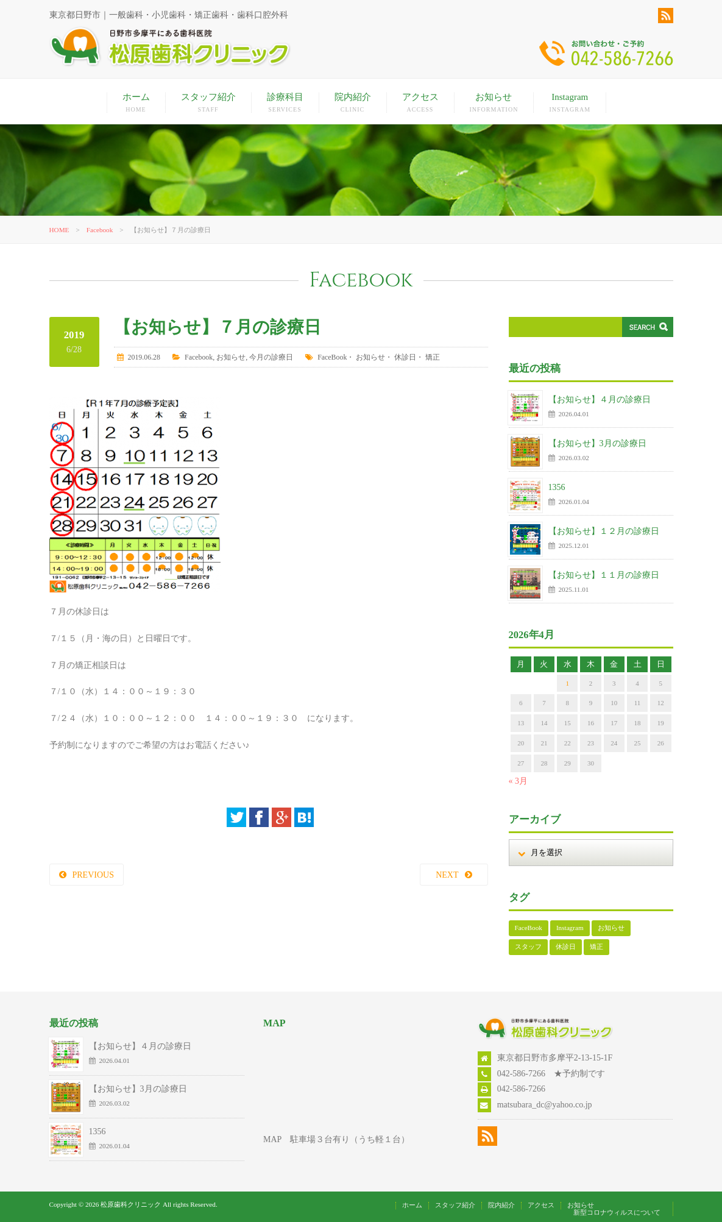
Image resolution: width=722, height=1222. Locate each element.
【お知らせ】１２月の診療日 (603, 531)
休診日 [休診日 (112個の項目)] (566, 946)
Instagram (569, 103)
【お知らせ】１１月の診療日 (603, 575)
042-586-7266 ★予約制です (551, 1073)
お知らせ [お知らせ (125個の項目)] (611, 927)
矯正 (432, 357)
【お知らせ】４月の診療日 (599, 399)
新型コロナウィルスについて (616, 1212)
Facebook (100, 229)
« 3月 (518, 781)
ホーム (136, 103)
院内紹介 (352, 103)
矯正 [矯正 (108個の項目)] (596, 946)
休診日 (405, 357)
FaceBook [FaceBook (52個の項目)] (528, 927)
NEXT (447, 874)
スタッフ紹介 (208, 103)
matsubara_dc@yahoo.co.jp (544, 1104)
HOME (59, 229)
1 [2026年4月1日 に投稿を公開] (567, 683)
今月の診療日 (271, 357)
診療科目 (285, 103)
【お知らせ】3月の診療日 (597, 443)
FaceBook (332, 357)
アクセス (420, 103)
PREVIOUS (93, 874)
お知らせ (494, 103)
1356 (556, 487)
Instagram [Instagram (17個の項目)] (570, 927)
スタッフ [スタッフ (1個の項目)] (528, 946)
